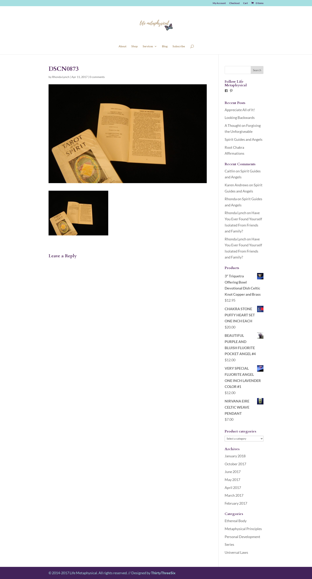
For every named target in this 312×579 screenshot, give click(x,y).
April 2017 (233, 487)
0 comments (97, 77)
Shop (134, 46)
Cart (245, 3)
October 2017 (235, 464)
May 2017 (232, 479)
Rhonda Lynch (60, 77)
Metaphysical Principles (243, 529)
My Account (219, 3)
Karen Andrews (237, 185)
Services (148, 46)
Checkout (234, 3)
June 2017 (233, 471)
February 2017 (236, 503)
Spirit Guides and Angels (243, 139)
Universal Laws (236, 552)
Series (229, 544)
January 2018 (235, 456)
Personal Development (242, 536)
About (122, 46)
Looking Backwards (240, 117)
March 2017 (234, 495)
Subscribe (179, 46)
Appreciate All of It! (240, 110)
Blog (165, 46)
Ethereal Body (236, 521)
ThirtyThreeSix (163, 573)
